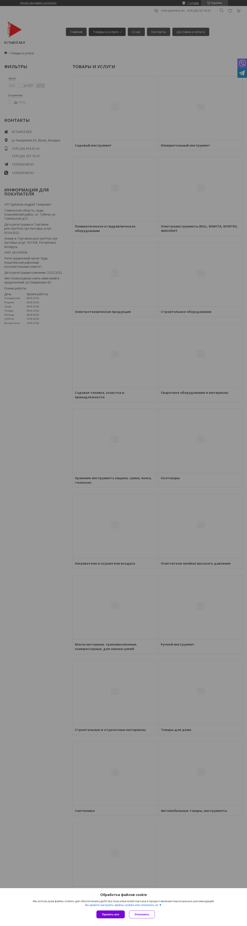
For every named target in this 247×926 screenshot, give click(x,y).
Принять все (110, 914)
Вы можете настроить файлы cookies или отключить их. (122, 905)
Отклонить (142, 914)
